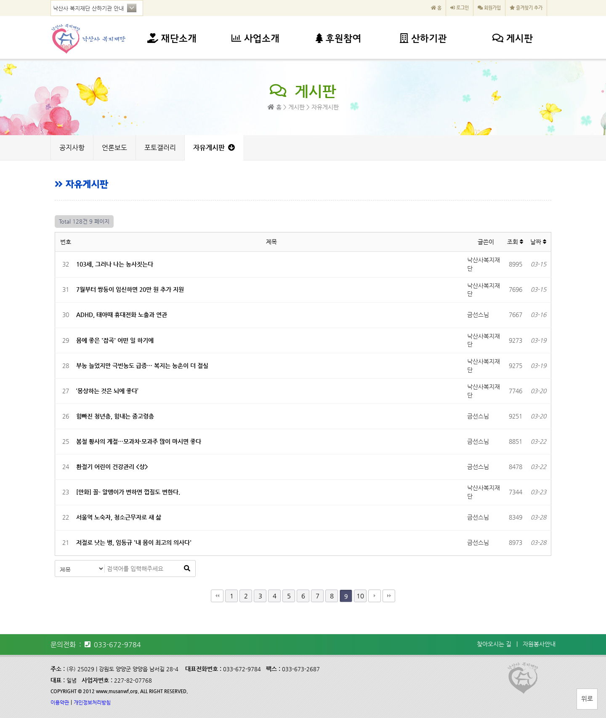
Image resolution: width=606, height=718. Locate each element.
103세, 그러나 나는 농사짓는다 (114, 264)
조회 (515, 241)
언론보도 (114, 148)
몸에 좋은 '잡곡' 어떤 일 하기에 (115, 340)
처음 (217, 596)
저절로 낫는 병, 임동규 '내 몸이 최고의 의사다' (133, 542)
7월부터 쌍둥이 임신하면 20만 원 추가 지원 (130, 289)
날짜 (538, 241)
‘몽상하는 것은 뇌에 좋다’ (107, 390)
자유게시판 (214, 148)
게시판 (512, 39)
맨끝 (389, 596)
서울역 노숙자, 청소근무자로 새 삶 (118, 517)
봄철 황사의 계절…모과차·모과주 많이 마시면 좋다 (138, 441)
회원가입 (489, 8)
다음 (374, 596)
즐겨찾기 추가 (526, 8)
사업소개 (255, 39)
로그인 (459, 8)
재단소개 (172, 39)
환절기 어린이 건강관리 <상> (112, 466)
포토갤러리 (160, 148)
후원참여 (338, 39)
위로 (587, 698)
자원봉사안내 (539, 644)
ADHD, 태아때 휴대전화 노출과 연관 (121, 314)
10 (360, 595)
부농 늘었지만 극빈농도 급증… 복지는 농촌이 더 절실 (142, 365)
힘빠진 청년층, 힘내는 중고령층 (115, 416)
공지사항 (72, 148)
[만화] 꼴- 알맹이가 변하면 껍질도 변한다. (128, 491)
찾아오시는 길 (494, 644)
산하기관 (423, 39)
